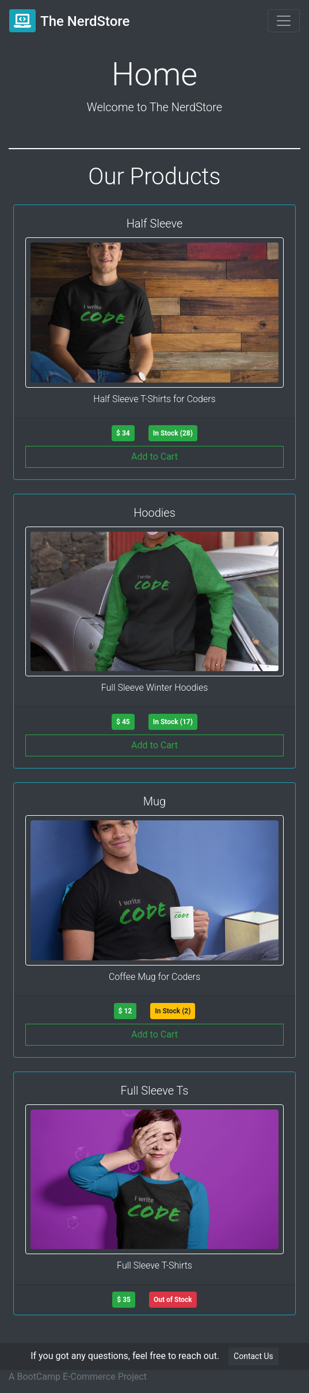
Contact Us (253, 1356)
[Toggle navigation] (284, 20)
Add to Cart (154, 456)
